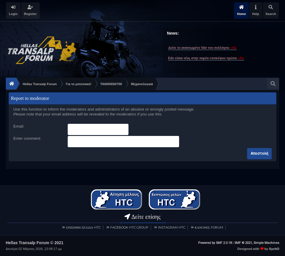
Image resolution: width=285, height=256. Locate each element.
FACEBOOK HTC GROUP (129, 227)
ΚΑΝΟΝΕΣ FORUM (209, 227)
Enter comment (26, 138)
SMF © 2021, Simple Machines (256, 243)
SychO (274, 249)
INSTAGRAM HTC (171, 227)
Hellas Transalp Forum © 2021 (34, 242)
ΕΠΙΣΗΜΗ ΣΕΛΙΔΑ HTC (83, 227)
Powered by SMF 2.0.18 (215, 243)
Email (18, 126)
